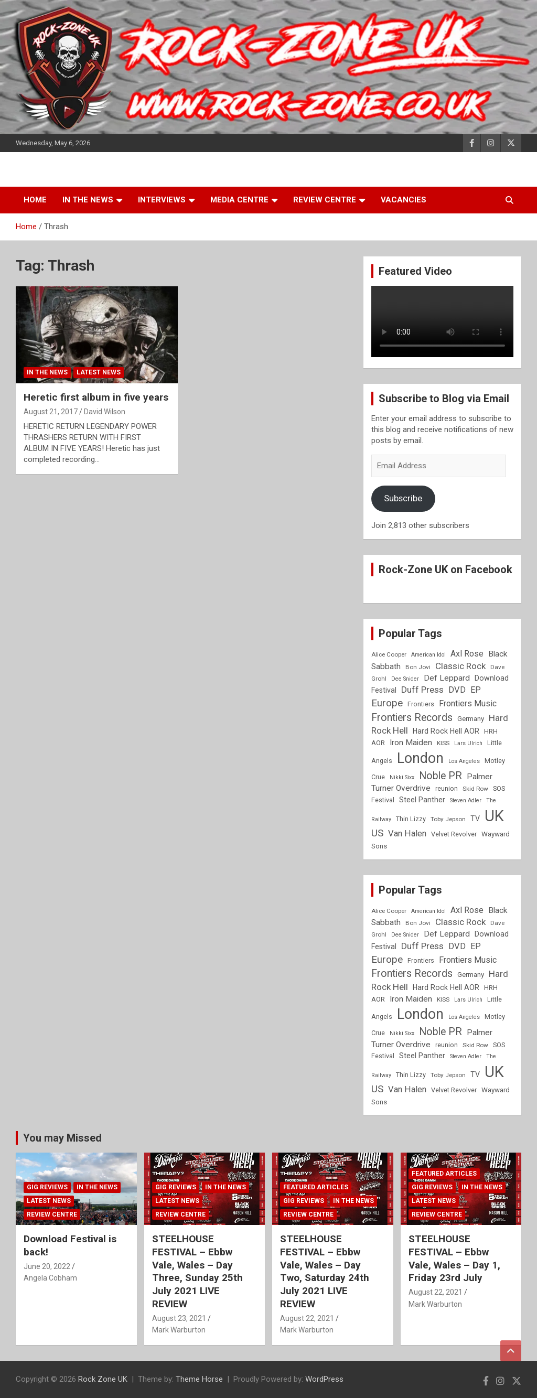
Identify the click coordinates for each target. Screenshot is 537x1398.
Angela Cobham (50, 1278)
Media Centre (239, 200)
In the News (87, 200)
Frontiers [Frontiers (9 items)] (420, 704)
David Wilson (104, 411)
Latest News (99, 372)
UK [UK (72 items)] (494, 816)
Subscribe (403, 498)
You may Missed (62, 1138)
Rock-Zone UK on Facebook (445, 569)
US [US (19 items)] (377, 833)
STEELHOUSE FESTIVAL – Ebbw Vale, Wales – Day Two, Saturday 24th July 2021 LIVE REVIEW (324, 1271)
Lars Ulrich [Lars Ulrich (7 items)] (468, 743)
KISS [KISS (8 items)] (443, 743)
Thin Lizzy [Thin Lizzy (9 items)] (411, 819)
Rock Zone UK (102, 1379)
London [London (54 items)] (420, 758)
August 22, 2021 (307, 1318)
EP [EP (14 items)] (475, 690)
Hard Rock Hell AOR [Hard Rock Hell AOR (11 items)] (446, 731)
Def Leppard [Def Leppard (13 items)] (447, 678)
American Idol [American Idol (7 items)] (428, 654)
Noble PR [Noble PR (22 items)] (440, 776)
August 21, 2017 (51, 411)
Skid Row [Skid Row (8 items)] (475, 788)
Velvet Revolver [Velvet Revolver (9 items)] (454, 834)
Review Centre (324, 200)
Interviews (162, 200)
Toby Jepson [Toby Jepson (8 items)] (448, 819)
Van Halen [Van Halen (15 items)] (407, 833)
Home (35, 200)
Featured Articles (315, 1187)
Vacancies (403, 200)
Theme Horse (199, 1379)
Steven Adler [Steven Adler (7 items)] (465, 800)
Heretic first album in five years (96, 397)
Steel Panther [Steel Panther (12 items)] (422, 799)
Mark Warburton (179, 1330)
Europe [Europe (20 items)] (387, 703)
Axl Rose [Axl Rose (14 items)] (467, 654)
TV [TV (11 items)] (475, 818)
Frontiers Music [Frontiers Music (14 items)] (468, 703)
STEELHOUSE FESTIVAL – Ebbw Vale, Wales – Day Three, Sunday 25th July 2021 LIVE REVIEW (197, 1271)
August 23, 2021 (179, 1318)
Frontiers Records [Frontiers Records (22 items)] (412, 718)
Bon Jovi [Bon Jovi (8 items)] (418, 667)
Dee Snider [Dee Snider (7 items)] (405, 678)
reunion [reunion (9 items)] (446, 788)
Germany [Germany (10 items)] (470, 719)
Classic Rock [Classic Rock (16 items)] (460, 666)
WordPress (324, 1379)
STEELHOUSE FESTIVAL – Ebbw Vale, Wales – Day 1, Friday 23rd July (454, 1258)
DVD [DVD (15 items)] (457, 690)
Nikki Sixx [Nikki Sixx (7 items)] (402, 777)
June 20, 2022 (47, 1266)
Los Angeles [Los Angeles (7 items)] (464, 761)
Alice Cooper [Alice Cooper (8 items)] (388, 654)
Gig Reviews (47, 1187)
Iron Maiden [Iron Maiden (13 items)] (411, 742)
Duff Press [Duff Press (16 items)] (422, 689)
